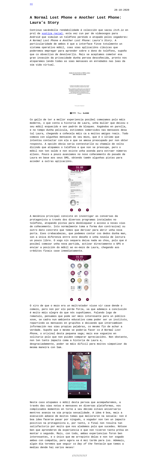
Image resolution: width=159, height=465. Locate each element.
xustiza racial (52, 33)
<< (31, 4)
